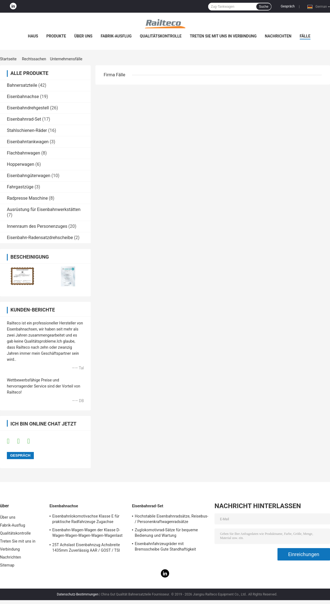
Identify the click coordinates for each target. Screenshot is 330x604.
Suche (263, 7)
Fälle (305, 36)
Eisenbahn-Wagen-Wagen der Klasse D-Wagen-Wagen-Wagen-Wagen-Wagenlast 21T (87, 533)
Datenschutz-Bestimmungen (77, 594)
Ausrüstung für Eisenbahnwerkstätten (43, 209)
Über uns (83, 36)
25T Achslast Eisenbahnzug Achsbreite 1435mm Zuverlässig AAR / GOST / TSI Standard (86, 548)
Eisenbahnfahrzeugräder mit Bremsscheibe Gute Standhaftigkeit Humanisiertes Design (165, 547)
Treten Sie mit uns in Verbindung (223, 36)
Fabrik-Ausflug (116, 36)
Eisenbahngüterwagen (28, 175)
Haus (33, 36)
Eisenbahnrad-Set (24, 119)
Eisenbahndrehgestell (28, 107)
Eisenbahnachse (23, 96)
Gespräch (288, 6)
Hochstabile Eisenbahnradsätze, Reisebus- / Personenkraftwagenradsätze (171, 519)
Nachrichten (278, 36)
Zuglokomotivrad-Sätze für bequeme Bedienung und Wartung (166, 533)
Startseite (8, 59)
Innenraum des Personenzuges (37, 226)
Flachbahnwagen (23, 153)
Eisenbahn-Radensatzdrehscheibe (40, 237)
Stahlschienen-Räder (27, 130)
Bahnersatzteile (22, 85)
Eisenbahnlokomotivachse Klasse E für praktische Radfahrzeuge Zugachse (85, 519)
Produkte (56, 36)
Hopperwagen (20, 164)
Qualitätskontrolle (161, 36)
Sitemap (7, 565)
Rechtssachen (34, 59)
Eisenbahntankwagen (28, 141)
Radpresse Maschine (27, 198)
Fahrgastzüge (20, 186)
